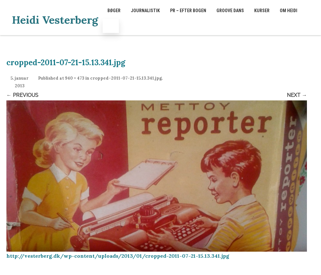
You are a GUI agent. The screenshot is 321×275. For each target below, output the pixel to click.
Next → (297, 95)
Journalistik (145, 10)
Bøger (114, 10)
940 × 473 (74, 78)
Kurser (262, 10)
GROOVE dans (230, 10)
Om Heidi (288, 10)
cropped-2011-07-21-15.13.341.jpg (126, 78)
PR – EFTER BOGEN (188, 10)
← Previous (22, 95)
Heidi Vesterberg (55, 20)
